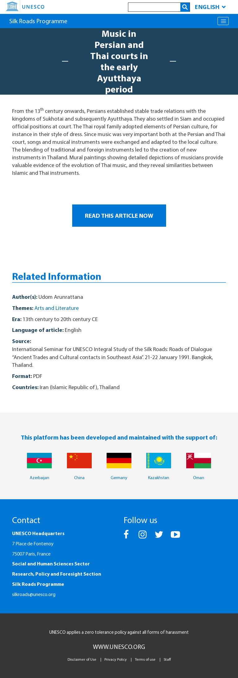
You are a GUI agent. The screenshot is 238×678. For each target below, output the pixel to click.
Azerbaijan (39, 477)
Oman (198, 477)
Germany (119, 477)
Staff (167, 659)
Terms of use (145, 659)
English (210, 7)
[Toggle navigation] (223, 21)
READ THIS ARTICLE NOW (119, 215)
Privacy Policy (115, 659)
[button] (126, 537)
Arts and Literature (56, 307)
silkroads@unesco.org (33, 594)
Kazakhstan (158, 477)
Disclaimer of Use (82, 659)
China (79, 477)
